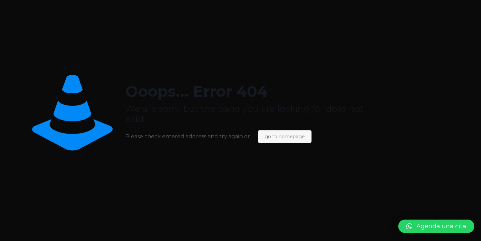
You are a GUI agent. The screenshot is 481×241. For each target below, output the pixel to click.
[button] (436, 226)
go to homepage (285, 137)
